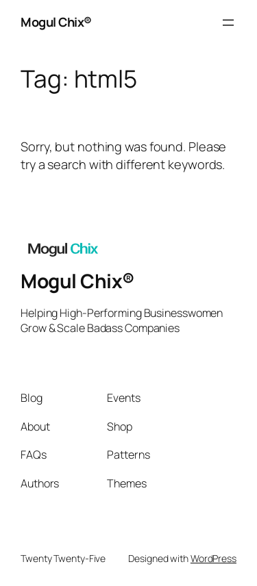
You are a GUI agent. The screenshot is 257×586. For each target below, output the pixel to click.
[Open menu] (228, 22)
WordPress (213, 558)
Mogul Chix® (56, 22)
